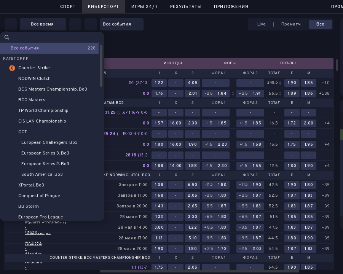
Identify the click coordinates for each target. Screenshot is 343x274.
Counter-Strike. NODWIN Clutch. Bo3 (112, 175)
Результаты (186, 7)
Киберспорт (103, 7)
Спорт (68, 7)
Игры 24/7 (144, 7)
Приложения (231, 7)
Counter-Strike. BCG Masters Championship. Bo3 (99, 258)
